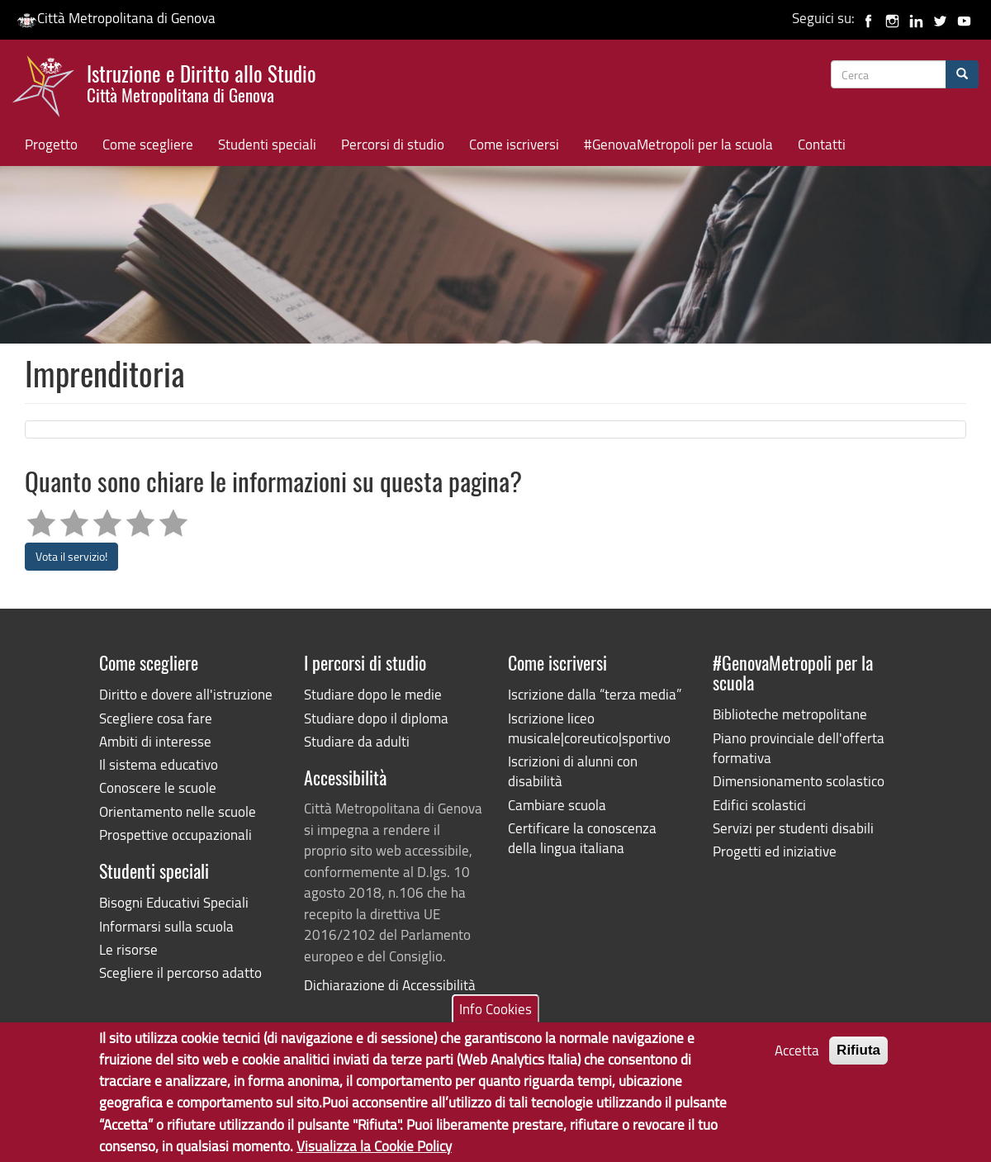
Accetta (797, 1058)
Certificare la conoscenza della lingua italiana (582, 837)
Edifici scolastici (759, 804)
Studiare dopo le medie (373, 694)
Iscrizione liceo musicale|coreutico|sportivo (589, 728)
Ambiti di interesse (155, 741)
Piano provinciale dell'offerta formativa (798, 747)
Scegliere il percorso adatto (180, 972)
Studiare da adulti (357, 741)
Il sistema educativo (158, 764)
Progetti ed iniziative (775, 851)
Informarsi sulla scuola (166, 926)
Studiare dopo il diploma (376, 718)
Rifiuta (858, 1058)
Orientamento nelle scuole (177, 811)
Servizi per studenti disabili (793, 827)
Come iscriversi (514, 144)
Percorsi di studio (392, 144)
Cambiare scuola (557, 804)
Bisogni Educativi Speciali (174, 902)
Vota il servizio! (71, 556)
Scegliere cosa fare (155, 718)
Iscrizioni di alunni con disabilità (573, 771)
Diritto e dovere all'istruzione (186, 694)
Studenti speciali (267, 144)
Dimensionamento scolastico (798, 780)
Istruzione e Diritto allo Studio (201, 81)
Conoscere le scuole (157, 787)
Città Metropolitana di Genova (116, 17)
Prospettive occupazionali (175, 834)
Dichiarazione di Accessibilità (390, 984)
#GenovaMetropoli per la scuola (678, 144)
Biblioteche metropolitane (790, 713)
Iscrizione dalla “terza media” (594, 694)
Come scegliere (147, 144)
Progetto (51, 144)
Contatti (822, 144)
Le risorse (128, 949)
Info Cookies (495, 1016)
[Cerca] (962, 74)
